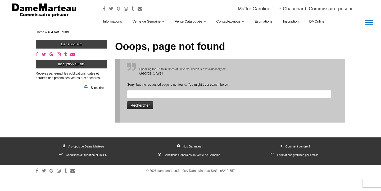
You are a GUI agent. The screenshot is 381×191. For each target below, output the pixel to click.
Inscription (290, 21)
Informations (112, 21)
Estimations (263, 21)
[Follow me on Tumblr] (134, 9)
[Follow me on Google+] (120, 9)
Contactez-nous (230, 21)
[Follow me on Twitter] (113, 9)
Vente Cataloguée (190, 21)
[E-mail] (142, 9)
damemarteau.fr (168, 171)
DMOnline (317, 21)
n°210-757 (227, 171)
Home (40, 32)
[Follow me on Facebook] (106, 9)
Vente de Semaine (148, 21)
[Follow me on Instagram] (127, 9)
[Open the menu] (369, 23)
